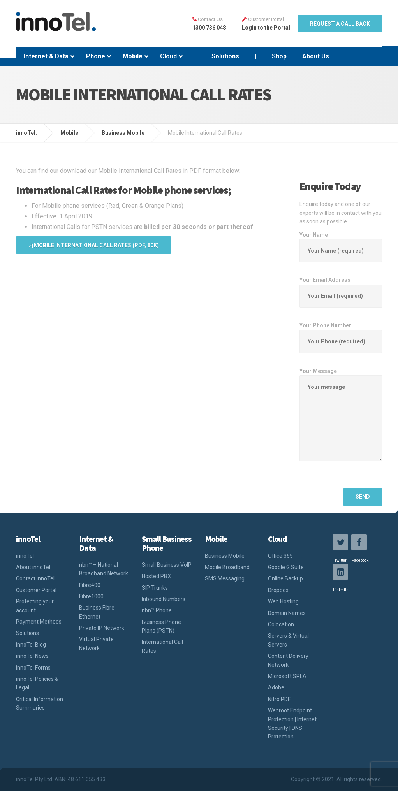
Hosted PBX (156, 576)
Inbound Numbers (163, 599)
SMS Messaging (225, 578)
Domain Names (287, 613)
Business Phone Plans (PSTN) (161, 626)
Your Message (340, 421)
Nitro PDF (279, 699)
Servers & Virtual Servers (288, 640)
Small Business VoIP (167, 565)
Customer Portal (36, 590)
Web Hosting (283, 601)
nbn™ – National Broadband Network (103, 569)
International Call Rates (162, 646)
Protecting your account (35, 605)
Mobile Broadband (227, 567)
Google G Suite (286, 567)
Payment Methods (39, 622)
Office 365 (280, 556)
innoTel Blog (31, 645)
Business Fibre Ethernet (96, 612)
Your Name (340, 243)
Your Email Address (340, 288)
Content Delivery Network (288, 660)
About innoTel (33, 567)
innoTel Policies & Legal (37, 683)
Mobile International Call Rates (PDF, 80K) (93, 245)
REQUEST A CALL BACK (340, 24)
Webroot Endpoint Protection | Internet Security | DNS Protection (292, 723)
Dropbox (278, 590)
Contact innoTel (35, 578)
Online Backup (285, 578)
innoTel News (32, 656)
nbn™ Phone (157, 610)
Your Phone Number (340, 333)
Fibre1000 (91, 596)
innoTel (25, 556)
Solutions (27, 633)
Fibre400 (89, 585)
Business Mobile (225, 556)
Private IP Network (101, 628)
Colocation (281, 624)
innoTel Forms (33, 667)
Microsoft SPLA (287, 676)
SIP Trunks (155, 588)
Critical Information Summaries (39, 703)
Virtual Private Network (96, 643)
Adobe (276, 687)
